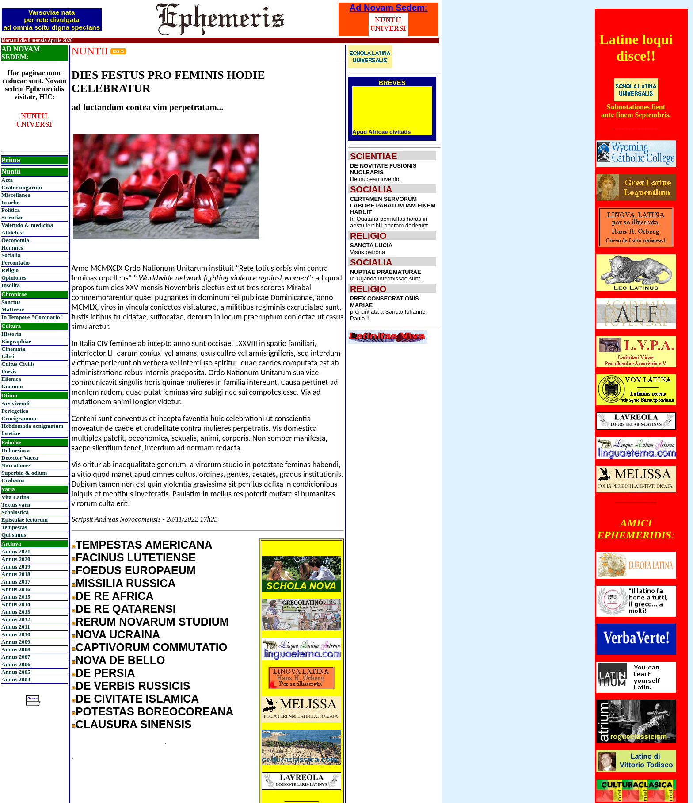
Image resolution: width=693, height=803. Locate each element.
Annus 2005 (15, 672)
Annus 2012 (15, 619)
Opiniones (13, 277)
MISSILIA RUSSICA (126, 583)
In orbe (10, 202)
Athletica (12, 232)
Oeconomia (15, 240)
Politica (10, 210)
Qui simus (13, 534)
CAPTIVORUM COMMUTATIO (151, 647)
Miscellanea (15, 195)
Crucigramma (18, 418)
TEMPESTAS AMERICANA (144, 544)
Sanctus (10, 302)
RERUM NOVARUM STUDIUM (152, 621)
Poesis (8, 371)
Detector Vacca (19, 457)
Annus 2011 (15, 626)
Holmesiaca (15, 450)
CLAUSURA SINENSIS (134, 724)
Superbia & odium (24, 472)
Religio (10, 270)
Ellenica (11, 379)
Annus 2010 (15, 634)
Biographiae (16, 341)
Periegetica (14, 410)
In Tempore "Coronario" (32, 317)
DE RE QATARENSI (126, 609)
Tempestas (14, 527)
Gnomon (12, 386)
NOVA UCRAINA (118, 634)
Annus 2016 (15, 589)
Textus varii (15, 504)
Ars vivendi (15, 403)
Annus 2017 (15, 581)
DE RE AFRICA (115, 596)
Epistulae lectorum (24, 519)
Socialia (10, 255)
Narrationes (15, 465)
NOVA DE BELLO (120, 660)
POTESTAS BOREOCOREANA (155, 711)
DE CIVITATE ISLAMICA (137, 698)
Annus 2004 (15, 679)
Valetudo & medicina (27, 225)
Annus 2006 (15, 664)
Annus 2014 (15, 604)
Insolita (10, 285)
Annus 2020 (15, 559)
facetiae (10, 433)
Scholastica (15, 512)
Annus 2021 (15, 551)
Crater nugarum (21, 187)
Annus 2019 (15, 566)
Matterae (12, 309)
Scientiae (12, 217)
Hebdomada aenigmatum (32, 426)
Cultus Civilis (18, 364)
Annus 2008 (15, 649)
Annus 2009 (15, 641)
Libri (7, 356)
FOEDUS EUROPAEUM (136, 570)
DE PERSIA (105, 673)
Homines (12, 247)
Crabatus (12, 480)
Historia (11, 333)
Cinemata (13, 349)
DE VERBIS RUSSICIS (133, 686)
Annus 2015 (15, 596)
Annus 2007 (15, 656)
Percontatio (15, 262)
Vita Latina (15, 497)
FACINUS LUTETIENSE (136, 557)
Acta (7, 180)
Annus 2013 (15, 611)
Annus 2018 (15, 574)
